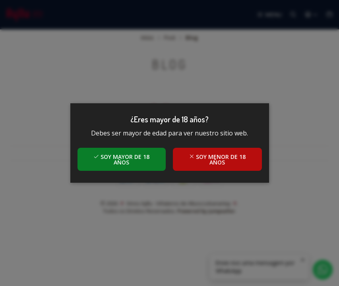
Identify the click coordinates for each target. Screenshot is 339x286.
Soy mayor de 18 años (121, 159)
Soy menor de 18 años (217, 159)
